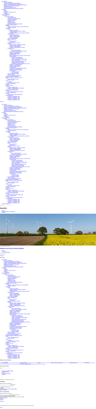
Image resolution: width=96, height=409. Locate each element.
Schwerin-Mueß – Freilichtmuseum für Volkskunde (18, 68)
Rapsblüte (3, 212)
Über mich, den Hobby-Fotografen (7, 370)
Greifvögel (5, 11)
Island (7, 181)
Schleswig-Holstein (11, 48)
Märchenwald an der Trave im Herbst (18, 62)
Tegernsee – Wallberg (13, 290)
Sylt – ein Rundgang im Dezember (13, 73)
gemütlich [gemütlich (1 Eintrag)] (36, 362)
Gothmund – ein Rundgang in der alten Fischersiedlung (13, 262)
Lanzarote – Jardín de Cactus (12, 87)
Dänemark (7, 25)
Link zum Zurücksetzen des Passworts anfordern (7, 395)
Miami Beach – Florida (11, 280)
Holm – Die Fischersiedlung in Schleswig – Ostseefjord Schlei (20, 55)
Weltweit (5, 15)
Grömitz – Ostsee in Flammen (15, 52)
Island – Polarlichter (11, 79)
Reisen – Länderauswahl (6, 14)
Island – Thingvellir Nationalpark (13, 337)
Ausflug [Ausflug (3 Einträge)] (5, 362)
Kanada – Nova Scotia (9, 85)
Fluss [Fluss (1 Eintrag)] (34, 362)
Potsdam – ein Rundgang (14, 37)
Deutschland (8, 28)
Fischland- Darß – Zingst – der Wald (14, 42)
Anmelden (1, 399)
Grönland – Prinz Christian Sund (11, 24)
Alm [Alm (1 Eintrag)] (0, 362)
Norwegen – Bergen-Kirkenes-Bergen (12, 89)
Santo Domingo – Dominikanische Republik (15, 23)
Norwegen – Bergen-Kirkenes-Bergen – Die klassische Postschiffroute (15, 4)
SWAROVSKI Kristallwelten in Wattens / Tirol (15, 91)
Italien (7, 80)
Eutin (11, 49)
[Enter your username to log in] (5, 384)
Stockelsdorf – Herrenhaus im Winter (16, 327)
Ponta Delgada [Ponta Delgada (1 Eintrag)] (91, 362)
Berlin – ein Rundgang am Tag (15, 35)
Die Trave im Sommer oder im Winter (10, 7)
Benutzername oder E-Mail (15, 394)
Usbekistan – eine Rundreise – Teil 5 (14, 99)
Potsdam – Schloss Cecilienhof (15, 36)
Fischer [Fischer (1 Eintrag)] (33, 362)
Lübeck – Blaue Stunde (16, 318)
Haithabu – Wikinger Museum (15, 53)
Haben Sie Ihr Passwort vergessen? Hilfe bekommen (8, 388)
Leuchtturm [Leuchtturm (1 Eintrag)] (48, 362)
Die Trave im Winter (15, 72)
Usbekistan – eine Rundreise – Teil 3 (14, 356)
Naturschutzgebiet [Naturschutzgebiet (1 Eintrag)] (67, 362)
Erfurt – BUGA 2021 (13, 299)
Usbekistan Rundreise (9, 95)
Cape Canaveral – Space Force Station (14, 18)
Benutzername (13, 384)
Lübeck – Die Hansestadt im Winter (18, 61)
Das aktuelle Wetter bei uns (6, 373)
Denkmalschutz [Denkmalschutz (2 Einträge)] (23, 362)
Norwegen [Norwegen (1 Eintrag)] (78, 362)
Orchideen (5, 271)
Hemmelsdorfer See (13, 54)
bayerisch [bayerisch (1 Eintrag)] (11, 362)
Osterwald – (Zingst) (11, 74)
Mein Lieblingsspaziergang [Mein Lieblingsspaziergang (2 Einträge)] (57, 362)
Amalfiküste (10, 81)
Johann (3, 250)
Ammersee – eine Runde (14, 30)
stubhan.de (1, 101)
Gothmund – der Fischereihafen (17, 57)
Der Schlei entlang (13, 67)
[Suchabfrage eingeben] (5, 205)
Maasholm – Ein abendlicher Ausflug (16, 64)
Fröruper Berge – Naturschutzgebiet (16, 51)
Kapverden (8, 84)
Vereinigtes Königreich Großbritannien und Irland (14, 77)
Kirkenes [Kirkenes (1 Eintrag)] (45, 362)
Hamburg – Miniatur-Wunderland (15, 45)
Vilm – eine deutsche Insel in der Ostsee (14, 75)
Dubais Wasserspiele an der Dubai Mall (12, 76)
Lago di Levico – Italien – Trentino (13, 82)
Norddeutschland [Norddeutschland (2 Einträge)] (73, 362)
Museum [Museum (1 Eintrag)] (64, 362)
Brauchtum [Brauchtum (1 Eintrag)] (17, 362)
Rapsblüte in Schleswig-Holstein (15, 66)
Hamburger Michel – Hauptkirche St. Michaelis (17, 44)
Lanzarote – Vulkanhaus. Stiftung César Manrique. (16, 346)
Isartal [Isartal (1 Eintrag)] (41, 362)
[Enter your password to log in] (5, 385)
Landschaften (8, 252)
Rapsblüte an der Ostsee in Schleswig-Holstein (11, 5)
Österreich (7, 90)
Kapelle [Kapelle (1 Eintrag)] (43, 362)
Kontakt (3, 372)
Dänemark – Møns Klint (12, 27)
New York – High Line (11, 22)
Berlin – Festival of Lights (14, 34)
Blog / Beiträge (4, 1)
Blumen (5, 10)
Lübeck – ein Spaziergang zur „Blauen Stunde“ (19, 162)
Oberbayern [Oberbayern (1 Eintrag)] (80, 362)
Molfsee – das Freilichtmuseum (15, 65)
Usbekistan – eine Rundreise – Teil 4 (14, 98)
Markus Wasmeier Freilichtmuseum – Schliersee (18, 134)
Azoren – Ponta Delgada (8, 2)
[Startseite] (3, 210)
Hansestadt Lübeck (13, 56)
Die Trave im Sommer (15, 71)
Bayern (9, 29)
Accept (1, 407)
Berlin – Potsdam (11, 33)
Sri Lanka (7, 93)
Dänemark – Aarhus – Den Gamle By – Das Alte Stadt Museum (18, 26)
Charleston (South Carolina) (12, 19)
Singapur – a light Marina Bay (11, 92)
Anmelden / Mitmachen (6, 203)
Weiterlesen (2, 255)
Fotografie (3, 252)
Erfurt (9, 40)
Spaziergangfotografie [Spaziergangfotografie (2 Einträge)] (26, 363)
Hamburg (9, 43)
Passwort (12, 385)
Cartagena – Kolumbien (12, 20)
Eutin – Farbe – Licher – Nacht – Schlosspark (19, 309)
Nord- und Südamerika (9, 16)
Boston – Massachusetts (12, 17)
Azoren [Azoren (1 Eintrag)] (9, 362)
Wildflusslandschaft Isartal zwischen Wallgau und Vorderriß (13, 8)
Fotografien (4, 9)
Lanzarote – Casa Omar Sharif (13, 88)
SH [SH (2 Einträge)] (20, 363)
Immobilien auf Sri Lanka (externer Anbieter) (15, 94)
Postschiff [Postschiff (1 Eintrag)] (94, 362)
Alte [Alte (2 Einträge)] (2, 362)
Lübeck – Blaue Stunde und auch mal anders (19, 60)
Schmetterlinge (6, 13)
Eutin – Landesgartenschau (16, 308)
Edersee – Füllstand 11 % (12, 39)
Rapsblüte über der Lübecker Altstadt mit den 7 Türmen (21, 63)
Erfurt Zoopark (12, 41)
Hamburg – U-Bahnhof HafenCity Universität (17, 47)
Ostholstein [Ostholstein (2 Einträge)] (86, 362)
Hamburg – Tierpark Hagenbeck (15, 46)
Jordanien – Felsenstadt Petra (10, 83)
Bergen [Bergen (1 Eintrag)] (15, 362)
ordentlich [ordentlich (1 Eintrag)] (83, 362)
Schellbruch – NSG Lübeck (8, 6)
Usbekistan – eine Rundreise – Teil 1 (14, 96)
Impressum (4, 374)
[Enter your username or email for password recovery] (5, 394)
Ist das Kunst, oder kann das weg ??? (10, 12)
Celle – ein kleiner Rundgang (12, 38)
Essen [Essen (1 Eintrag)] (28, 362)
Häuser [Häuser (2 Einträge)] (39, 362)
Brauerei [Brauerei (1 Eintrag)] (19, 362)
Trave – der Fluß (12, 70)
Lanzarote (7, 86)
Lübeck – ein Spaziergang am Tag (17, 58)
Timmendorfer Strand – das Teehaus (16, 69)
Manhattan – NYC (11, 21)
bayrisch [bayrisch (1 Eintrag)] (13, 362)
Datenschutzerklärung (5, 371)
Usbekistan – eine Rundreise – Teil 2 (14, 355)
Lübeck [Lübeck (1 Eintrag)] (50, 362)
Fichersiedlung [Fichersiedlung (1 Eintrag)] (30, 362)
